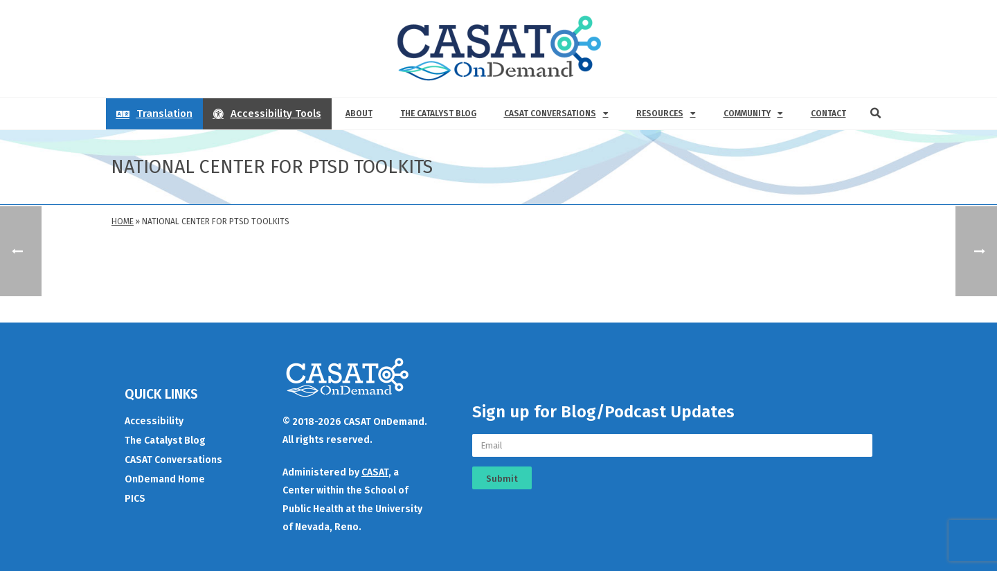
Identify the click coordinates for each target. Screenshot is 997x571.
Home (122, 221)
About (358, 113)
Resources (666, 113)
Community (753, 113)
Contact (828, 113)
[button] (876, 113)
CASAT (374, 472)
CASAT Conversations (556, 113)
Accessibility (154, 421)
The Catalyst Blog (438, 113)
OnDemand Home (165, 479)
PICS (135, 499)
